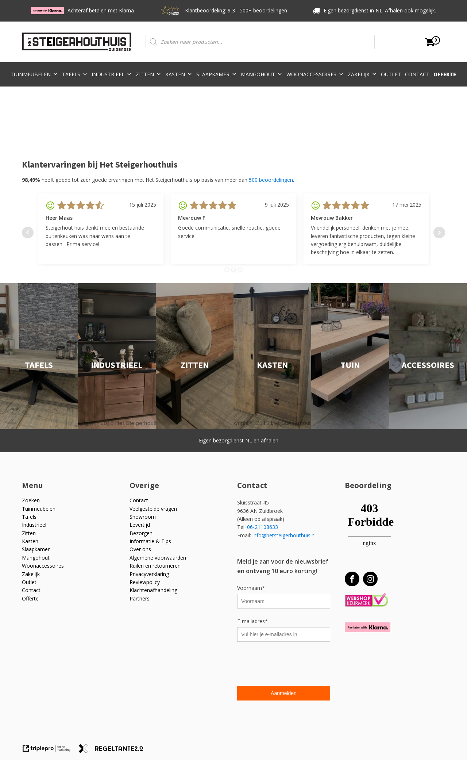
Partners (140, 598)
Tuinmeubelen (34, 74)
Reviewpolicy (145, 582)
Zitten (148, 74)
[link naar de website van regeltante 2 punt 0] (113, 751)
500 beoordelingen (271, 179)
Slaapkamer (216, 74)
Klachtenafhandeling (153, 590)
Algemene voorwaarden (158, 557)
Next (439, 232)
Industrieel (112, 74)
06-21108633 (263, 526)
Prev (28, 232)
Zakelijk (362, 74)
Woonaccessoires (315, 74)
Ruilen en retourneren (155, 565)
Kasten (178, 74)
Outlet (391, 74)
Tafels (75, 74)
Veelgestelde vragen (153, 508)
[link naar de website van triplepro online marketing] (50, 751)
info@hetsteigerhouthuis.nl (284, 535)
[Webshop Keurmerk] (366, 600)
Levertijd (140, 524)
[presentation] (292, 664)
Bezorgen (141, 533)
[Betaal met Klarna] (367, 627)
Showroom (143, 516)
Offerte (444, 74)
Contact (417, 74)
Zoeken (31, 500)
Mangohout (261, 74)
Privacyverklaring (149, 574)
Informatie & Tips (150, 541)
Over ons (140, 549)
